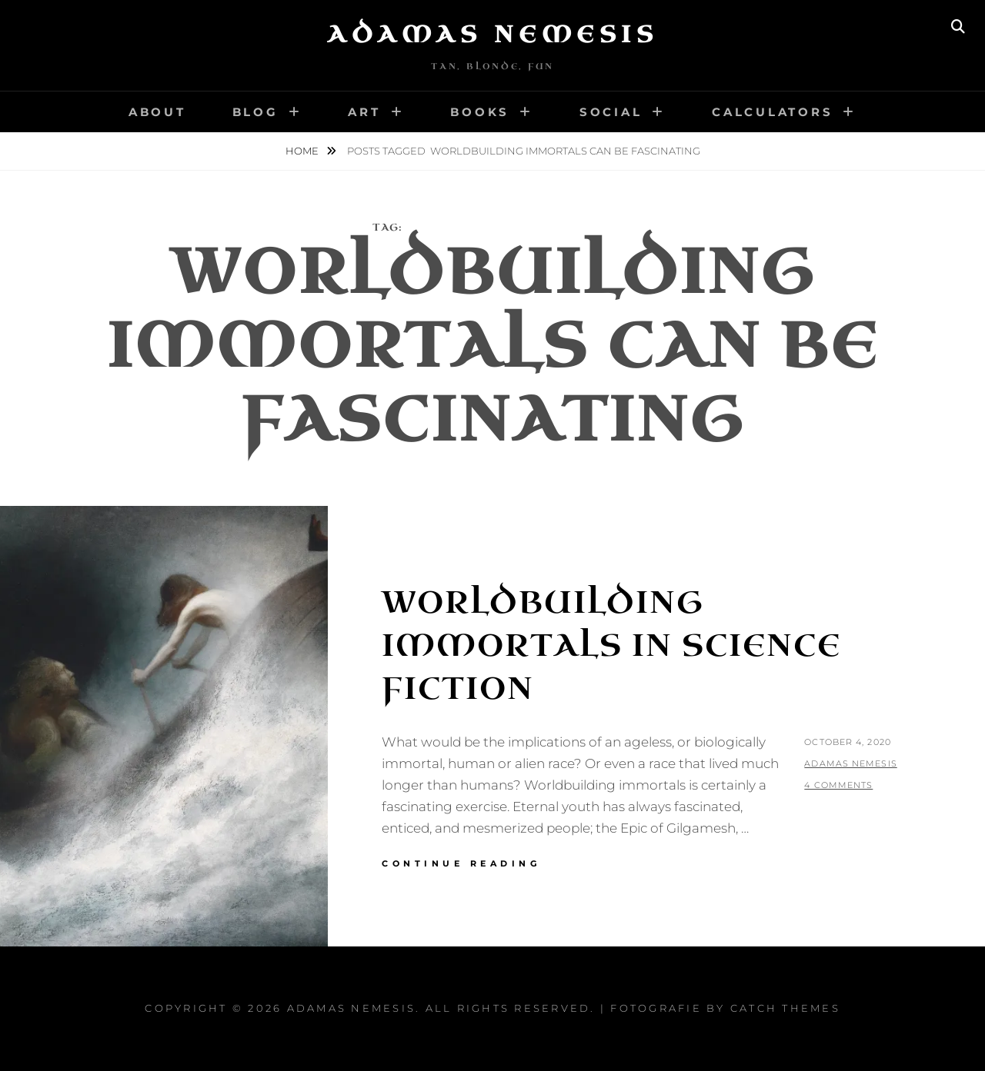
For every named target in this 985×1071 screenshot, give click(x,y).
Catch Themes (785, 1008)
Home (303, 151)
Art (364, 112)
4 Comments (838, 785)
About (157, 112)
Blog (255, 112)
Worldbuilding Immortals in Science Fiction (611, 646)
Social (611, 112)
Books (479, 112)
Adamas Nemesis (492, 34)
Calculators (772, 112)
